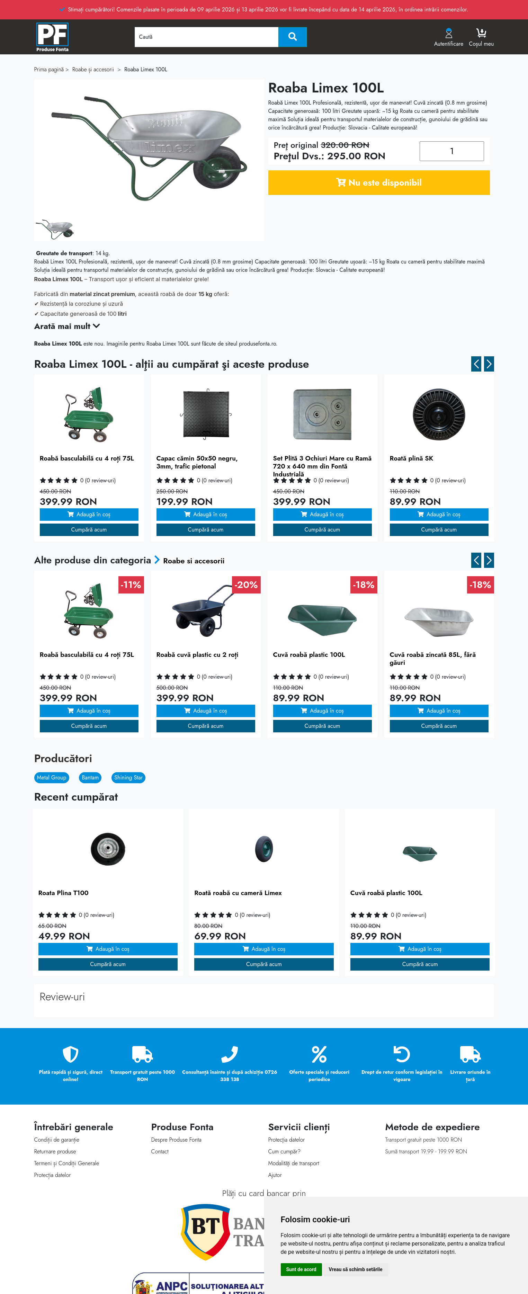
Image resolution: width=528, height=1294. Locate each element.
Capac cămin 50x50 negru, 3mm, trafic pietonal (197, 462)
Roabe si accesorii (202, 560)
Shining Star (128, 778)
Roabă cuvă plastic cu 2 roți (197, 654)
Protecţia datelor (286, 1140)
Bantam (90, 778)
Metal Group (51, 778)
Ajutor (275, 1175)
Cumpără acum (89, 530)
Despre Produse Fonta (176, 1140)
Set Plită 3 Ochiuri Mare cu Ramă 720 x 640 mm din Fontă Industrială (322, 466)
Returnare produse (55, 1151)
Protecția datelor (52, 1175)
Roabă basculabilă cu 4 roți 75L (87, 458)
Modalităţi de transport (293, 1163)
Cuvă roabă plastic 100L (309, 654)
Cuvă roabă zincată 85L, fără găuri (433, 658)
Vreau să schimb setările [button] (356, 1269)
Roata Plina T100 (63, 893)
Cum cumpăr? (284, 1151)
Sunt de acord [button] (301, 1269)
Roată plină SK (411, 458)
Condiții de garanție (56, 1140)
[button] (476, 364)
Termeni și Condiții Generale (66, 1163)
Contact (160, 1151)
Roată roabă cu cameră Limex (238, 893)
